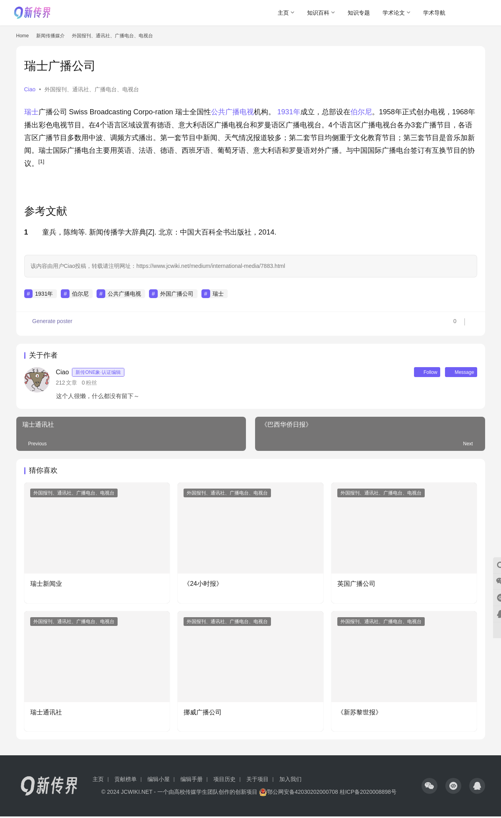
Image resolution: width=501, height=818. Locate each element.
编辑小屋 (158, 781)
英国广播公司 (356, 585)
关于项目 (257, 781)
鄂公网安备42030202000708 (298, 793)
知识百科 (318, 13)
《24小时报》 (203, 585)
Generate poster (49, 324)
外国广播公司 (176, 294)
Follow (416, 372)
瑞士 (31, 112)
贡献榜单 (125, 781)
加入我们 (290, 781)
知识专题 (359, 13)
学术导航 (434, 13)
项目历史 (224, 781)
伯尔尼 (361, 112)
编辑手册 (191, 781)
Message (458, 372)
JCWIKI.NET (136, 793)
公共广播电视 (232, 112)
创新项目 (246, 793)
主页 (283, 13)
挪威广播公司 (203, 713)
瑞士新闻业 (46, 585)
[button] (41, 163)
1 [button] (26, 232)
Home (22, 35)
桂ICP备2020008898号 (368, 793)
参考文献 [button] (45, 211)
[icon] (429, 787)
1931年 (288, 112)
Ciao (30, 89)
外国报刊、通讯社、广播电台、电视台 (91, 89)
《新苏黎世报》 (359, 713)
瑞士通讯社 (46, 713)
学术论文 (394, 13)
